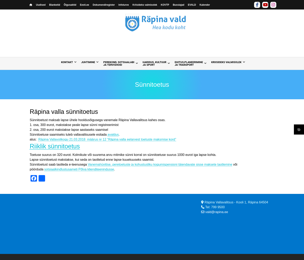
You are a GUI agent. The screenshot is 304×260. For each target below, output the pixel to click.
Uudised (40, 4)
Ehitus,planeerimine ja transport (189, 63)
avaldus (113, 134)
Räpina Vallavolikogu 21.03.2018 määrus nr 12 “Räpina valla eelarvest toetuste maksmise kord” (107, 139)
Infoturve (123, 4)
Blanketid (54, 4)
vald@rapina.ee (214, 212)
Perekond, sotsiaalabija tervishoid (118, 63)
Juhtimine (88, 62)
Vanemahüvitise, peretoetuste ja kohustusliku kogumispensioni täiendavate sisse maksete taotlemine (160, 164)
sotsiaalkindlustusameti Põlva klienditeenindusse (79, 169)
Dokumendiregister (104, 4)
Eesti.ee (84, 4)
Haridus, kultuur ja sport (155, 63)
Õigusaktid (70, 4)
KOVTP (165, 4)
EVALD (192, 4)
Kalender (205, 4)
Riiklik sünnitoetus (55, 146)
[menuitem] (68, 63)
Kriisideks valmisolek (144, 4)
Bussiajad (178, 4)
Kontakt (67, 62)
